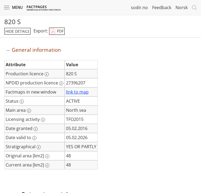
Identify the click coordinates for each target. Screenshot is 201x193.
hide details (17, 31)
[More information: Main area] (29, 111)
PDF (57, 31)
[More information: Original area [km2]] (47, 156)
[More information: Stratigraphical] (38, 147)
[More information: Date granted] (36, 129)
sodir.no (139, 7)
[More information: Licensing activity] (43, 120)
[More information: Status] (22, 101)
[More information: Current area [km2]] (47, 165)
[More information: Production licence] (47, 74)
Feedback (161, 7)
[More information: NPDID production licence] (61, 83)
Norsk (182, 7)
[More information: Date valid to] (34, 138)
